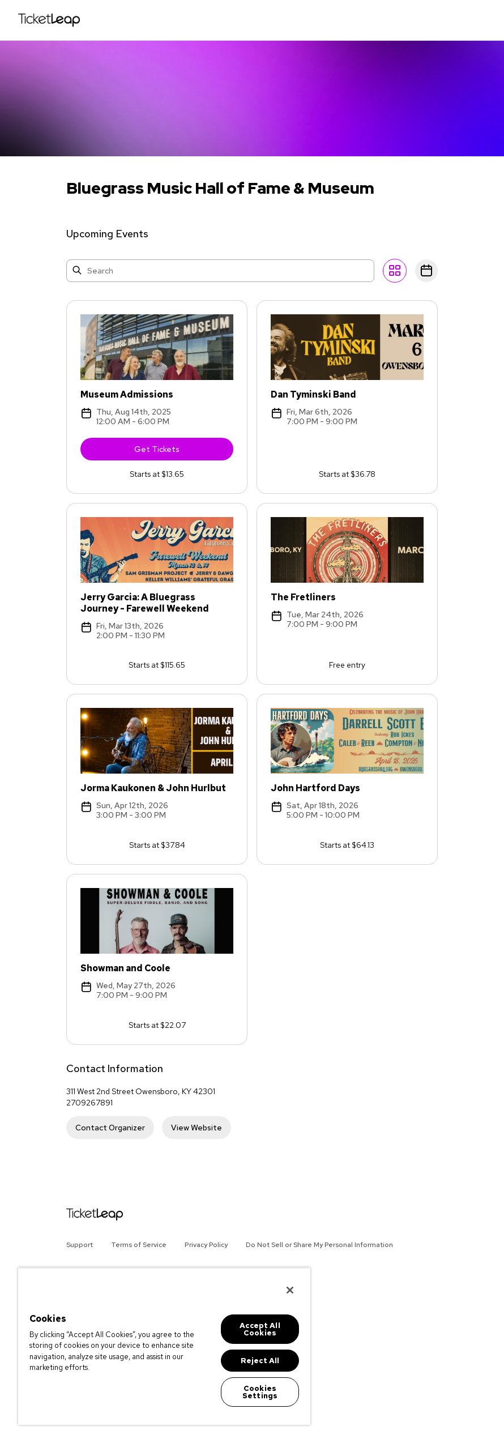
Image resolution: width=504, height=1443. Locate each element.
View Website (196, 1129)
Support (79, 1244)
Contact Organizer (110, 1129)
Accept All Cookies (260, 1329)
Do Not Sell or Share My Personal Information (319, 1244)
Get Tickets (183, 454)
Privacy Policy (206, 1244)
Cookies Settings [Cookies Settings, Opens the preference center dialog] (259, 1392)
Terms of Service (138, 1244)
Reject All (260, 1360)
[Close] (289, 1290)
